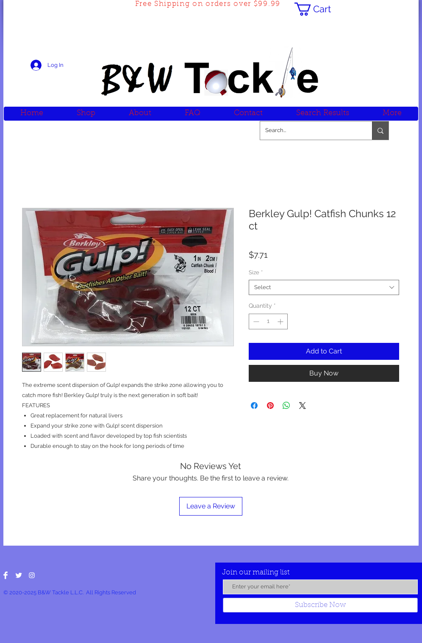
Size (256, 272)
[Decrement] (255, 321)
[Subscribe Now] (320, 605)
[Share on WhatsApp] (286, 405)
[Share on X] (302, 405)
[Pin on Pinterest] (270, 405)
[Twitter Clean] (18, 575)
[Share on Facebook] (254, 405)
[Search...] (309, 130)
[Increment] (281, 321)
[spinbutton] (268, 321)
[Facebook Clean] (5, 575)
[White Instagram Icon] (32, 575)
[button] (319, 9)
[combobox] (324, 287)
